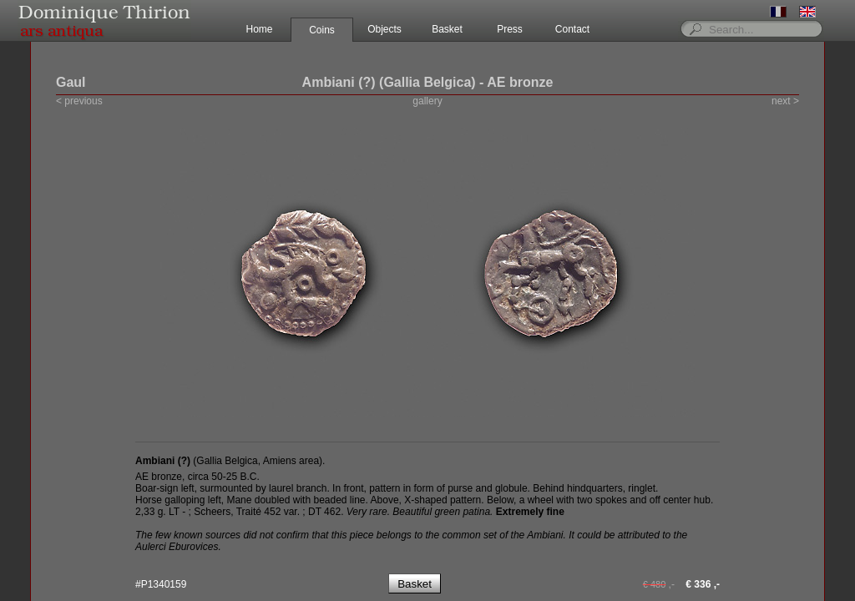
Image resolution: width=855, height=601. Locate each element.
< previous (79, 101)
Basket (447, 29)
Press (510, 29)
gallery (427, 101)
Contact (572, 29)
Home (258, 29)
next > (785, 101)
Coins (322, 30)
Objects (384, 29)
